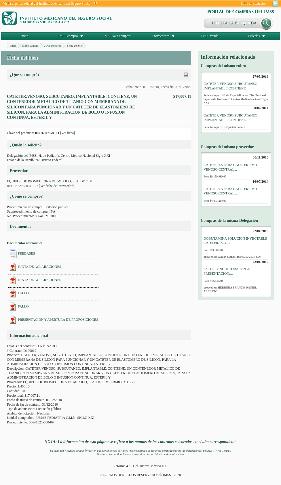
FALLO (23, 293)
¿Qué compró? (52, 45)
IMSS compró (68, 36)
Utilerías (254, 36)
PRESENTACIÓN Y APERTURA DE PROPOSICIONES (58, 320)
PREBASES (26, 253)
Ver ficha (67, 133)
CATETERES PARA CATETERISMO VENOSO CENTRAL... (230, 167)
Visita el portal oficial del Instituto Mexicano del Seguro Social (46, 3)
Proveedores (160, 36)
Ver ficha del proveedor (56, 186)
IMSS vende (210, 36)
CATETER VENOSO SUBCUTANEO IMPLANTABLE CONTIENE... (230, 86)
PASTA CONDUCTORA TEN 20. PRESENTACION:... (227, 271)
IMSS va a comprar (117, 36)
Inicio (24, 36)
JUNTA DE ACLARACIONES (39, 267)
